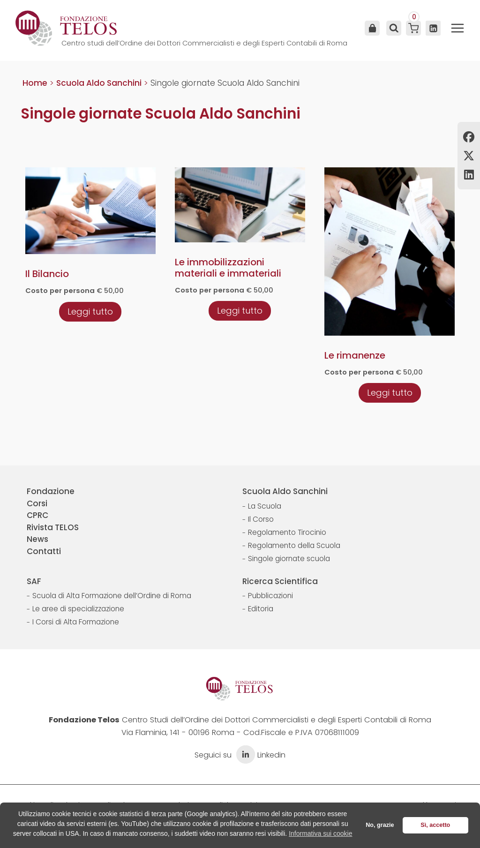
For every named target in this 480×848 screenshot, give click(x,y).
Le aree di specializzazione (78, 609)
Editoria (260, 609)
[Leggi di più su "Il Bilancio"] (90, 311)
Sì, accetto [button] (435, 825)
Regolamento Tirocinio (287, 532)
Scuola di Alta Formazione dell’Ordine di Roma (111, 595)
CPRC (37, 515)
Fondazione (51, 491)
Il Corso (261, 519)
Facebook (468, 136)
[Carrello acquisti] (413, 28)
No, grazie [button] (380, 825)
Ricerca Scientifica (280, 581)
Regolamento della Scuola (294, 545)
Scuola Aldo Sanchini (285, 491)
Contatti (44, 551)
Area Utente (372, 28)
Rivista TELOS (53, 527)
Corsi (37, 503)
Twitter (468, 155)
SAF (34, 581)
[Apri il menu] (457, 28)
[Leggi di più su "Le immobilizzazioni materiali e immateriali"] (240, 310)
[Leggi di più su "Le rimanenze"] (390, 392)
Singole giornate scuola (289, 558)
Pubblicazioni (270, 595)
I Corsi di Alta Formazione (75, 622)
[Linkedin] (433, 28)
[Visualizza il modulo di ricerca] (392, 28)
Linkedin (468, 174)
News (37, 539)
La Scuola (264, 506)
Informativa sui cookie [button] (320, 833)
